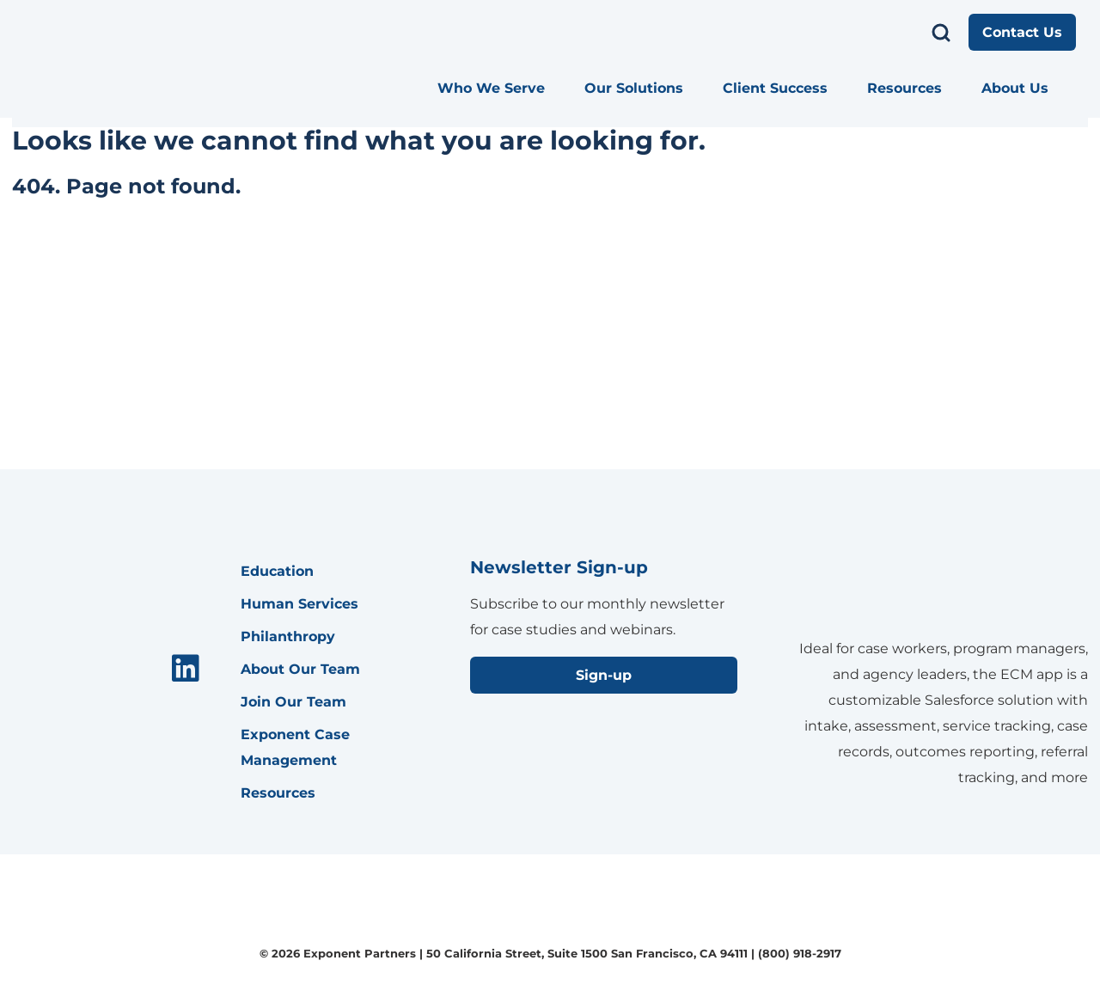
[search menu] (940, 32)
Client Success (775, 88)
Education (277, 571)
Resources (904, 88)
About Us (1014, 88)
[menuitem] (498, 88)
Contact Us (1022, 32)
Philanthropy (288, 636)
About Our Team (300, 669)
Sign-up (604, 675)
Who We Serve (491, 88)
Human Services (299, 604)
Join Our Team (293, 702)
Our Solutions (633, 88)
